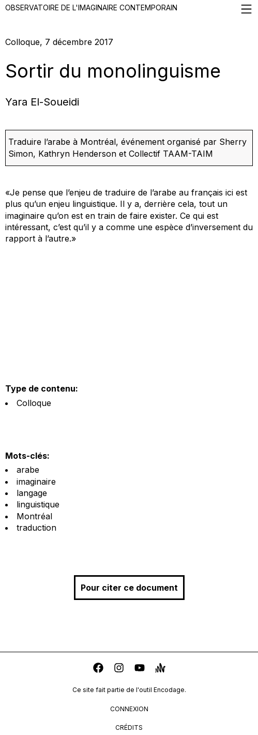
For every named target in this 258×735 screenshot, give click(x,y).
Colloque (34, 403)
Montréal (34, 516)
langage (32, 493)
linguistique (38, 504)
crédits (129, 727)
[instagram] (119, 669)
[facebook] (98, 669)
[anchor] (160, 669)
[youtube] (139, 669)
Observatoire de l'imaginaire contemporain (129, 9)
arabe (28, 469)
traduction (36, 527)
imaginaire (36, 481)
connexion (129, 709)
